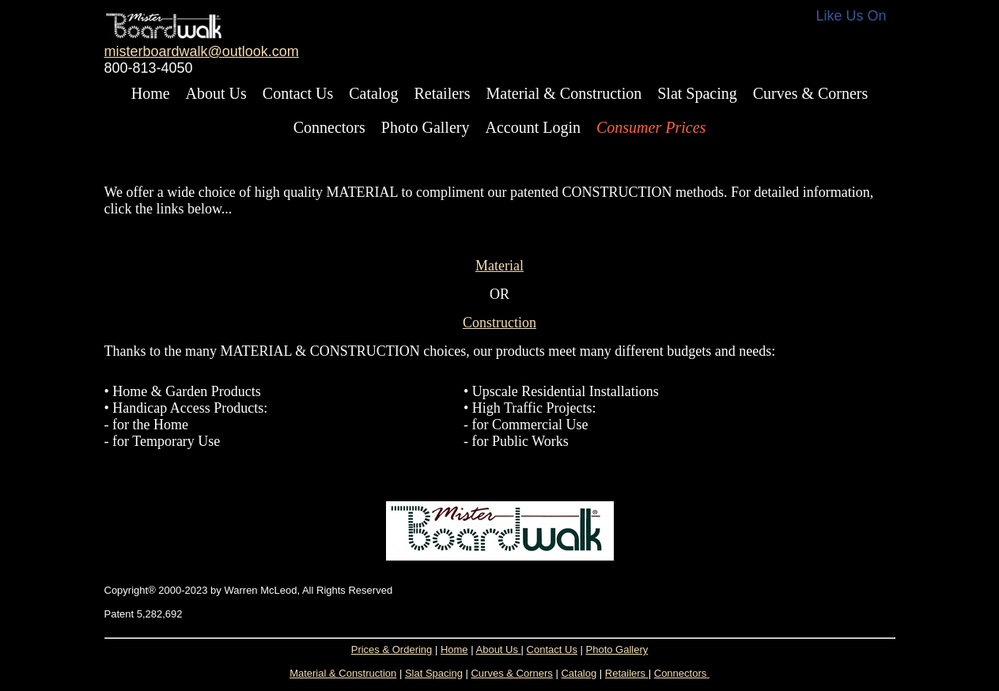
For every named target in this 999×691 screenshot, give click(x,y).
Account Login (533, 127)
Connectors (329, 127)
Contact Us (298, 93)
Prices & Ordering (392, 649)
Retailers (442, 93)
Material (499, 266)
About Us (216, 93)
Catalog (373, 93)
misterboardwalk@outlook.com (201, 51)
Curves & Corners (810, 93)
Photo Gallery (425, 127)
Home (150, 93)
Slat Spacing (697, 93)
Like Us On (851, 16)
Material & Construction (564, 93)
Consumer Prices (651, 127)
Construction (499, 322)
